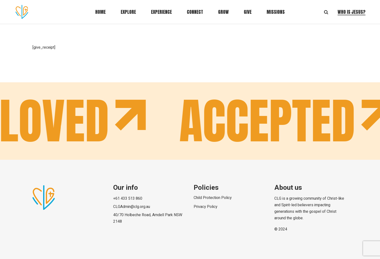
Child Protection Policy (213, 198)
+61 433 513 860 (127, 198)
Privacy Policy (205, 207)
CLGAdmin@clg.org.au (131, 207)
